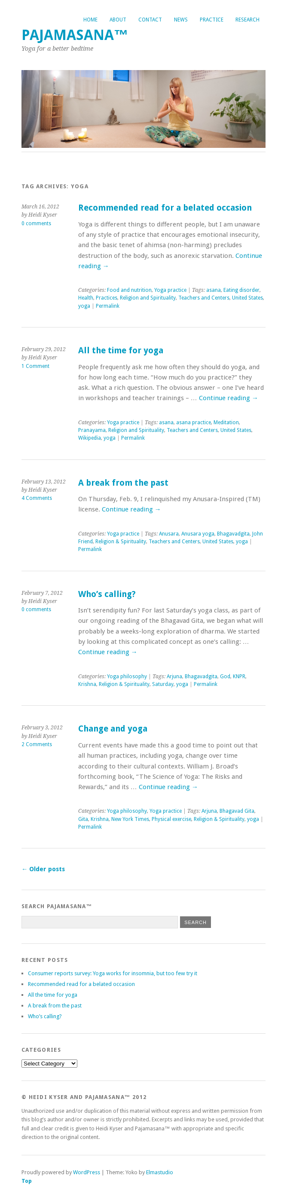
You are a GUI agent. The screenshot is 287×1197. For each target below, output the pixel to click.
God (225, 677)
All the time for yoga (120, 350)
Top (26, 1181)
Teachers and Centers (203, 298)
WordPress (86, 1172)
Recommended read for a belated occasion (165, 208)
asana (213, 290)
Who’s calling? (107, 594)
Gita (83, 819)
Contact (150, 20)
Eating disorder (241, 290)
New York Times (130, 819)
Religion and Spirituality (148, 298)
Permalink (107, 306)
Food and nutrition (129, 290)
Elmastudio (159, 1172)
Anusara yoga (197, 534)
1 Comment (35, 366)
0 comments (36, 223)
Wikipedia (89, 438)
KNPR (239, 677)
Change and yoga (112, 729)
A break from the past (123, 483)
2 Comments (36, 744)
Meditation (226, 422)
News (181, 20)
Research (247, 20)
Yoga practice (170, 290)
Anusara (169, 534)
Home (90, 20)
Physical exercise (171, 819)
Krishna (87, 684)
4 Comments (36, 498)
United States (247, 298)
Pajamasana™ (74, 35)
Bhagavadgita (233, 534)
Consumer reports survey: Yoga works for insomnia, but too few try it (112, 973)
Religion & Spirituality (120, 542)
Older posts (43, 869)
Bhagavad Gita (237, 811)
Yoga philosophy (127, 677)
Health (85, 298)
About (118, 20)
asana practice (193, 422)
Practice (211, 20)
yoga (84, 306)
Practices (106, 298)
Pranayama (92, 430)
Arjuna (174, 677)
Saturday (163, 684)
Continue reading (228, 398)
